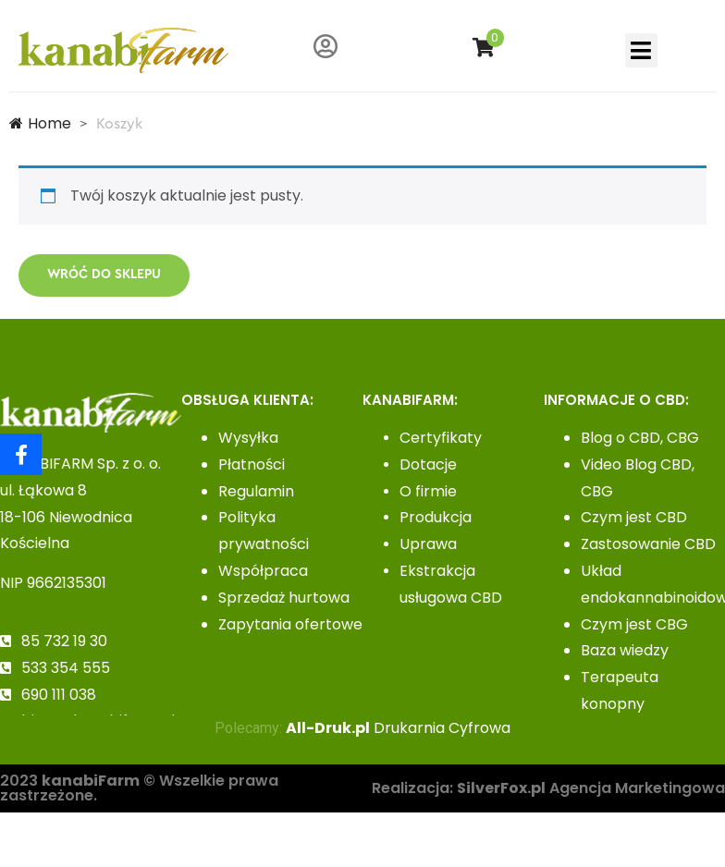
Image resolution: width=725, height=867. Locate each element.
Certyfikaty (440, 437)
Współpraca (263, 570)
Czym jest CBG (634, 624)
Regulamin (256, 491)
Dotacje (428, 464)
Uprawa (428, 544)
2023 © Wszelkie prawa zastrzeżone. (139, 788)
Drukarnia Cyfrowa (398, 728)
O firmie (428, 491)
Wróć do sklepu (104, 274)
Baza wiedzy (625, 650)
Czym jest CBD (634, 517)
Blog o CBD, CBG (640, 437)
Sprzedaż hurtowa (284, 597)
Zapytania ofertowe (290, 624)
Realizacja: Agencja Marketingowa (548, 788)
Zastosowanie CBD (648, 544)
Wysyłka (248, 437)
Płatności (251, 464)
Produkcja (435, 517)
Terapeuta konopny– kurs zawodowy (643, 703)
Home (40, 123)
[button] (641, 50)
